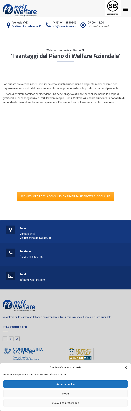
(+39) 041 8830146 (31, 256)
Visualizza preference (65, 403)
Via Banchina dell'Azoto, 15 (27, 26)
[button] (126, 367)
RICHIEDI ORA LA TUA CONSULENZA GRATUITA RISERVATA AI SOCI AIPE (65, 196)
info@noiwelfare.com (64, 26)
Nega (65, 393)
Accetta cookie (65, 384)
